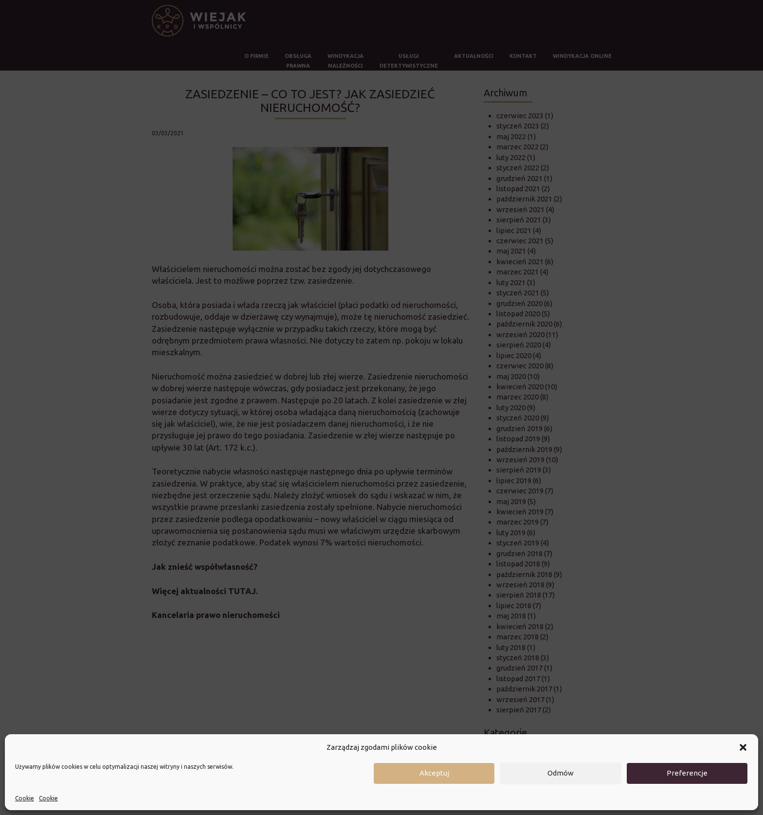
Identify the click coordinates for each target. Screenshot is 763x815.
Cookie (24, 798)
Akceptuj (434, 773)
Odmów (560, 773)
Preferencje (687, 773)
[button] (743, 747)
